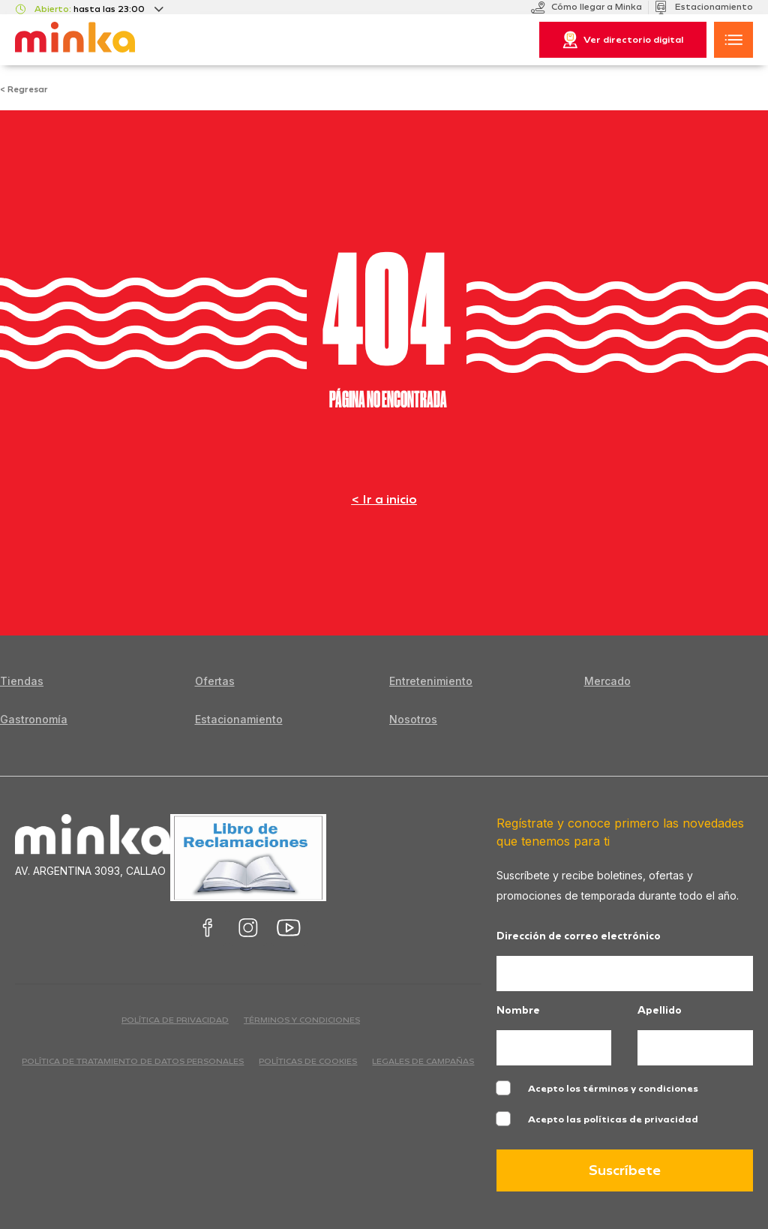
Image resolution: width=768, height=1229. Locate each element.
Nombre (518, 1011)
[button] (733, 40)
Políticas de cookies (308, 1061)
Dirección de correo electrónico (578, 937)
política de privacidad (175, 1020)
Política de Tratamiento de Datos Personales (133, 1061)
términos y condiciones (302, 1020)
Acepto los (613, 1089)
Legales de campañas (423, 1061)
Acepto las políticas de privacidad (613, 1119)
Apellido (660, 1011)
